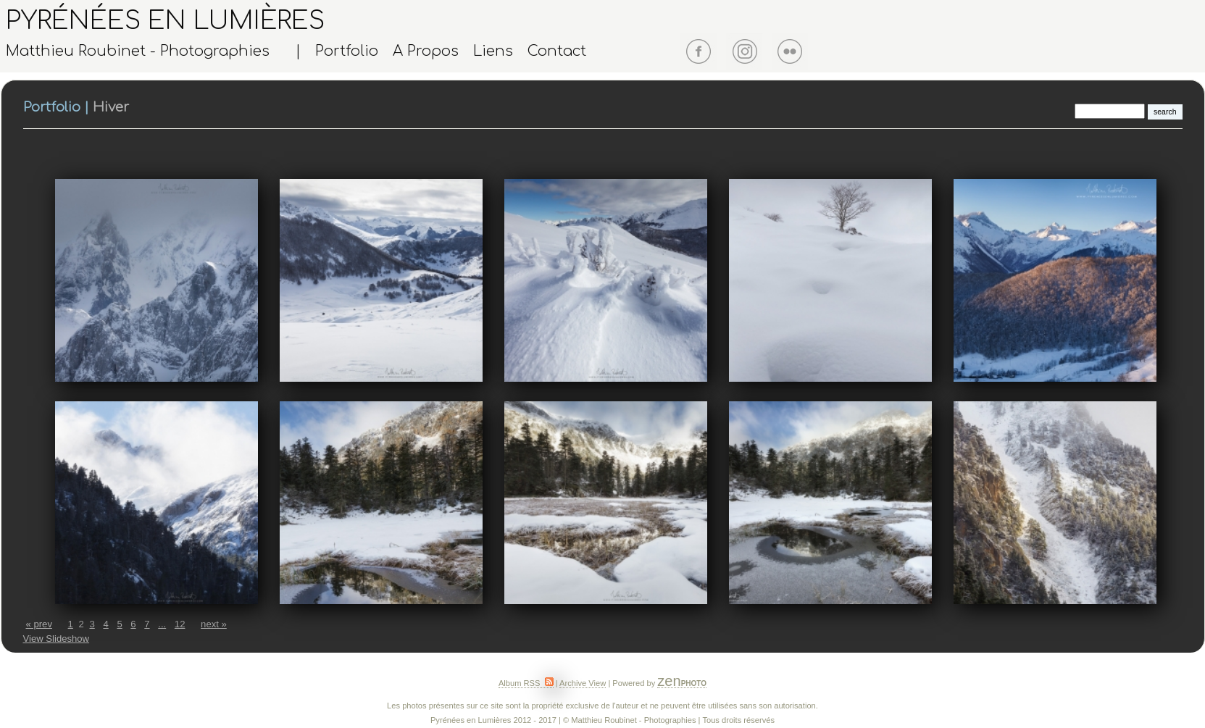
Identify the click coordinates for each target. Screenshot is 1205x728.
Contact (557, 51)
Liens (493, 51)
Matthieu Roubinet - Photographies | (153, 51)
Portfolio (346, 51)
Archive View (582, 683)
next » (214, 624)
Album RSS (526, 683)
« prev (39, 624)
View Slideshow (56, 638)
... (162, 624)
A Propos (426, 51)
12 (180, 624)
